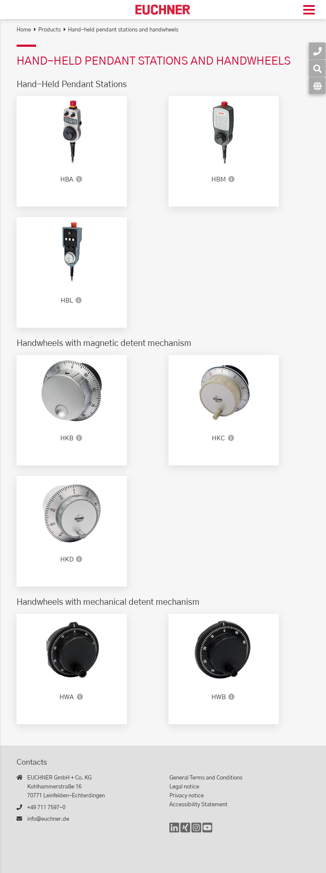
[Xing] (185, 831)
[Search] (317, 68)
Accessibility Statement (198, 805)
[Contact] (317, 51)
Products (49, 30)
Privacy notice (186, 796)
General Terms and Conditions (205, 778)
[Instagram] (196, 831)
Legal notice (184, 787)
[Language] (317, 85)
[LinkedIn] (174, 831)
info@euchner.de (48, 819)
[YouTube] (207, 831)
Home (24, 30)
